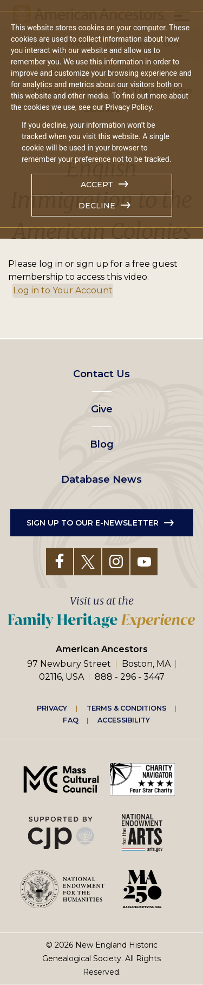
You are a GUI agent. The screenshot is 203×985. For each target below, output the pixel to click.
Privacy (52, 708)
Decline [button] (96, 206)
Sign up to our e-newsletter (93, 523)
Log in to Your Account (63, 290)
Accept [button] (97, 184)
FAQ (70, 719)
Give (102, 409)
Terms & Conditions (126, 708)
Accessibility (123, 719)
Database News (101, 479)
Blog (102, 444)
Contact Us (101, 374)
